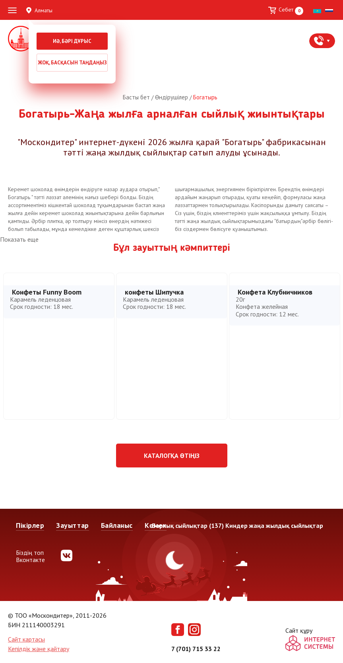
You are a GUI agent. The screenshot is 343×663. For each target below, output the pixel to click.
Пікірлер (30, 525)
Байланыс (117, 525)
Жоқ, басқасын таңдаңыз (72, 62)
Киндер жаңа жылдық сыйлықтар (274, 525)
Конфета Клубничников (275, 292)
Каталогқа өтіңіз (172, 455)
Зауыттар (72, 525)
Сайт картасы (26, 639)
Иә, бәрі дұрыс (72, 41)
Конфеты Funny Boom (46, 292)
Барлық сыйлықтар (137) (188, 525)
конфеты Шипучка (154, 292)
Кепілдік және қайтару (38, 649)
